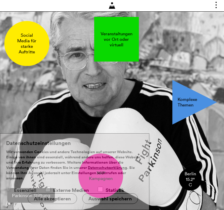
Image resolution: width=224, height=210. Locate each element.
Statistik (115, 190)
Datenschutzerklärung (107, 167)
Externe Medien (71, 190)
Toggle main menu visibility (217, 7)
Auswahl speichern (110, 198)
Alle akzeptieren (52, 198)
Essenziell (25, 190)
